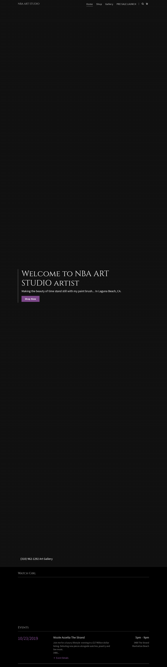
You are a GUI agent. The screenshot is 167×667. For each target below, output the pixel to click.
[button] (60, 657)
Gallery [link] (109, 4)
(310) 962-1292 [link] (29, 559)
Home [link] (89, 4)
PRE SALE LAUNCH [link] (126, 4)
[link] (28, 3)
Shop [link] (99, 4)
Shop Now (30, 298)
